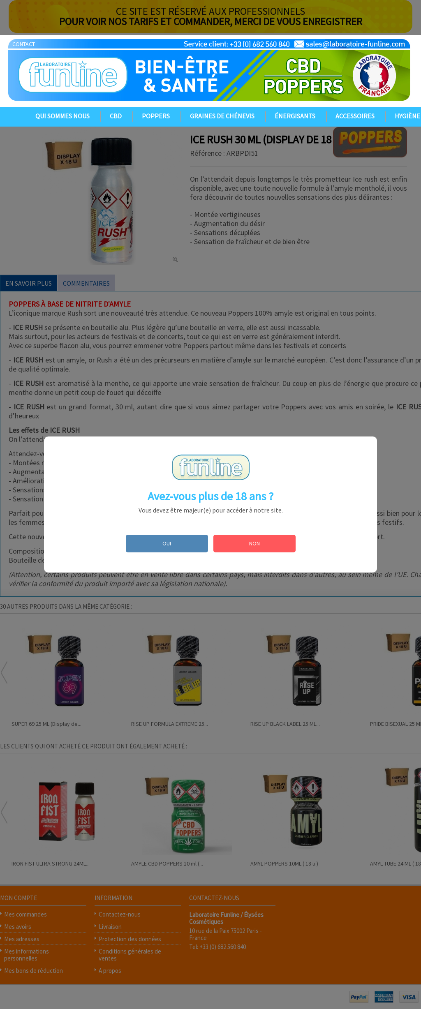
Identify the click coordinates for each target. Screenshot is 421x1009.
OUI (166, 543)
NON (254, 543)
